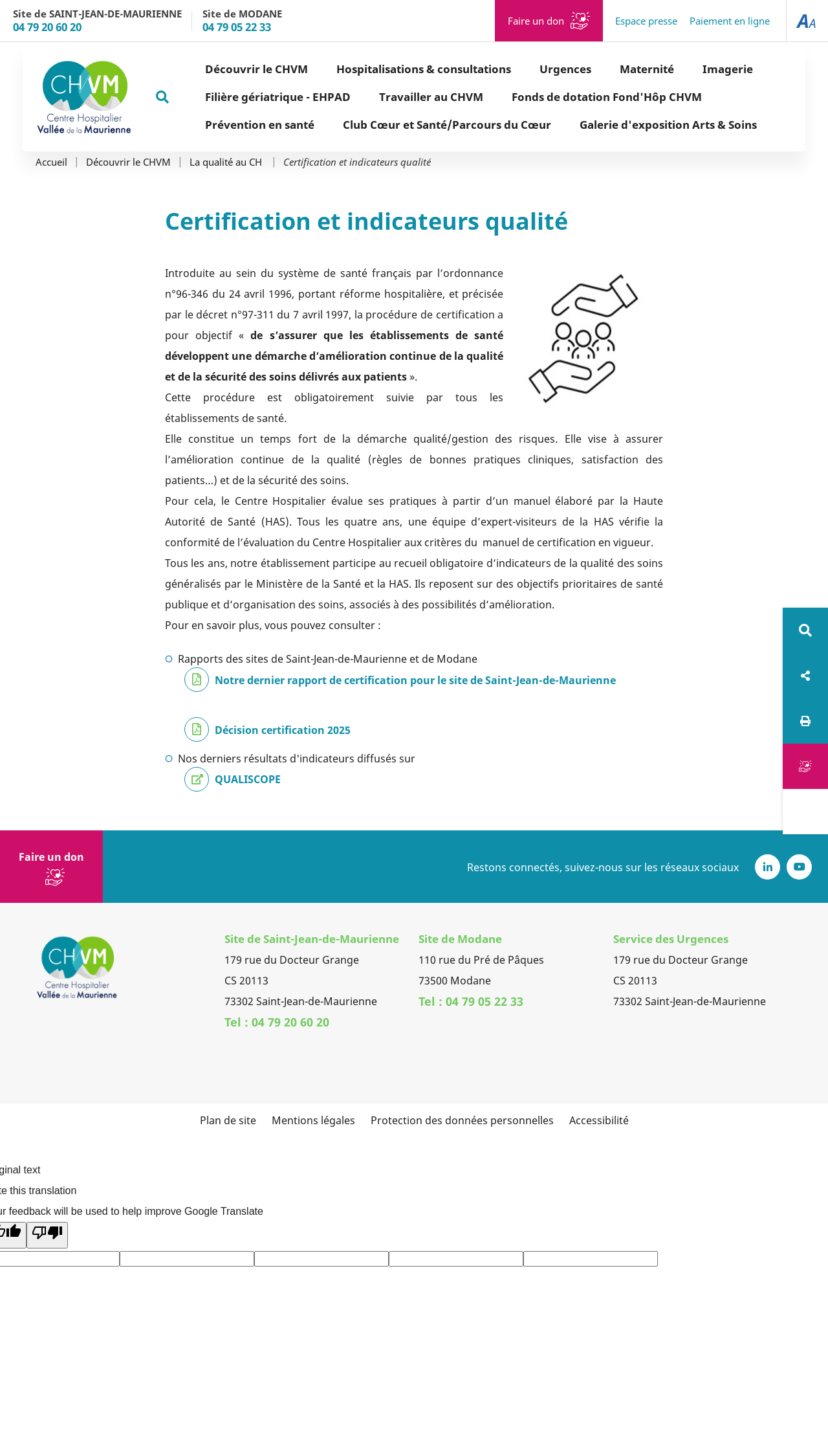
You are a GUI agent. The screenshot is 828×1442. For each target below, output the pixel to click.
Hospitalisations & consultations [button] (377, 68)
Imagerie (682, 68)
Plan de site (228, 1120)
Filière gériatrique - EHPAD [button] (232, 96)
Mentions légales (313, 1120)
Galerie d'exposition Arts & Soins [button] (622, 124)
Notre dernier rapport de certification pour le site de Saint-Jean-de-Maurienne (415, 680)
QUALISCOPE (248, 779)
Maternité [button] (601, 68)
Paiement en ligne (730, 20)
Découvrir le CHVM (128, 162)
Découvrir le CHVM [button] (210, 68)
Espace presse (646, 20)
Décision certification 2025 (283, 730)
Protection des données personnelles (462, 1120)
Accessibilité (599, 1120)
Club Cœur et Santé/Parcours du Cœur (401, 124)
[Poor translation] (47, 1235)
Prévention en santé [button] (213, 124)
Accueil (51, 162)
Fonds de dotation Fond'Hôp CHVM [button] (561, 96)
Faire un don (536, 20)
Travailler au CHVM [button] (385, 96)
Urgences (519, 68)
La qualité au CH (227, 162)
